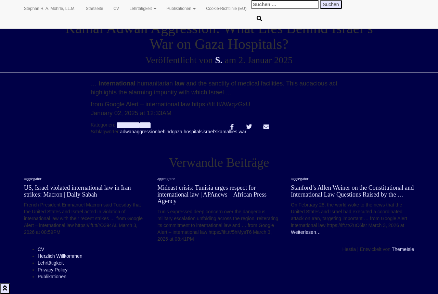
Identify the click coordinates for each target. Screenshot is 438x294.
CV (116, 8)
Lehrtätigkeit (142, 8)
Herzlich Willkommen (60, 256)
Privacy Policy (52, 269)
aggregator (128, 125)
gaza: (177, 131)
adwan (127, 131)
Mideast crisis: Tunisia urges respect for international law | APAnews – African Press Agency (212, 194)
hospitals (193, 131)
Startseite (94, 8)
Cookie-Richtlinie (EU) (226, 8)
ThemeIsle (403, 249)
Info (145, 125)
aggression (146, 131)
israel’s (210, 131)
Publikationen (181, 8)
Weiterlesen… (306, 232)
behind (164, 131)
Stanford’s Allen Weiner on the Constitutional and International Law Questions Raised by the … (352, 191)
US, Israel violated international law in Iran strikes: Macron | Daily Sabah (77, 191)
